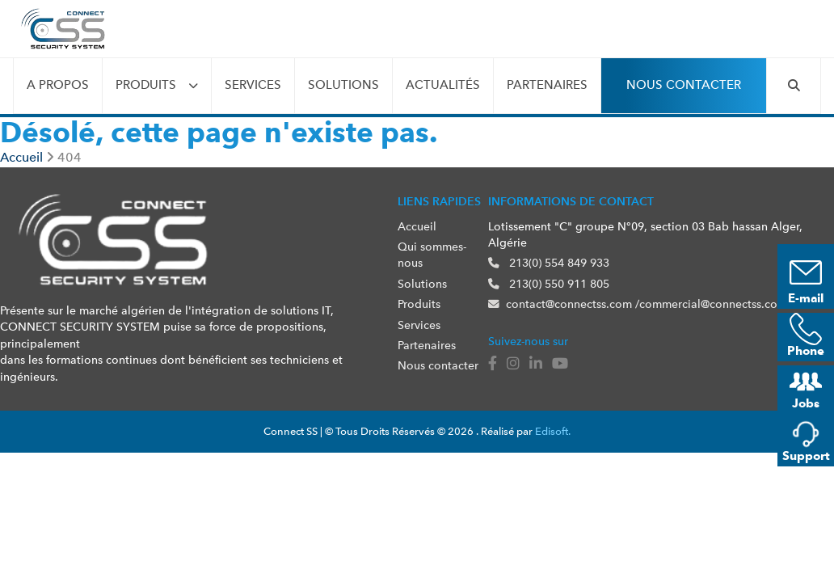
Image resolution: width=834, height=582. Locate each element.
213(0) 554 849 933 (548, 262)
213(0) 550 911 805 (548, 283)
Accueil (417, 226)
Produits (146, 85)
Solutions (343, 85)
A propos (58, 85)
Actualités (443, 85)
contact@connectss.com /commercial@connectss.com (637, 304)
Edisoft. (553, 431)
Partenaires (547, 85)
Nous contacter (683, 85)
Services (253, 85)
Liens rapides (439, 201)
